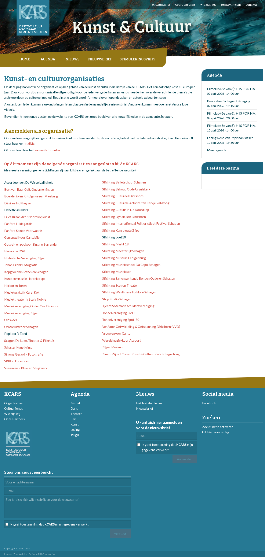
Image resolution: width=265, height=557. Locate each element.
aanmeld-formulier (47, 150)
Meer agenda (216, 150)
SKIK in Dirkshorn (16, 361)
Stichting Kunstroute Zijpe (120, 230)
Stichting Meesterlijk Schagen (123, 251)
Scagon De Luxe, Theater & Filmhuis (29, 340)
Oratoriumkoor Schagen (21, 327)
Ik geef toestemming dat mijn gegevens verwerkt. (167, 447)
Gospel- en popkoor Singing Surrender (31, 244)
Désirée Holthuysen (18, 203)
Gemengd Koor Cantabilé (22, 237)
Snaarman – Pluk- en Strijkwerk (25, 368)
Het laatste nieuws (149, 403)
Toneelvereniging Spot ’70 (120, 320)
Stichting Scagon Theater (120, 285)
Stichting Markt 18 (115, 244)
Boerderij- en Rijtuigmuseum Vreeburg (31, 196)
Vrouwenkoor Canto (116, 333)
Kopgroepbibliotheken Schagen (26, 272)
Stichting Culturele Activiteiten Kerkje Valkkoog (136, 203)
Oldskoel (10, 320)
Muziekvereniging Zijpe (20, 313)
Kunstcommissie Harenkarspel (25, 279)
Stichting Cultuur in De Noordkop (125, 210)
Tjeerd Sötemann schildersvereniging (128, 306)
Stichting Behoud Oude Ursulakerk (126, 189)
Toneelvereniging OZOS (119, 313)
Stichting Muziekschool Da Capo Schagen (131, 265)
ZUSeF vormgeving (46, 554)
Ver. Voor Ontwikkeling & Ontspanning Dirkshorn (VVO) (141, 326)
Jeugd (74, 435)
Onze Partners (14, 419)
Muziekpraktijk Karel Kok (21, 292)
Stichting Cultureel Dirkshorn (123, 196)
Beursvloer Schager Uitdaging (228, 101)
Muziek (75, 403)
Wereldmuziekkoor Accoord (121, 340)
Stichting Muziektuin (116, 272)
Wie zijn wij (12, 414)
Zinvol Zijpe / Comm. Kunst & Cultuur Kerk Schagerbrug (141, 354)
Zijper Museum (112, 347)
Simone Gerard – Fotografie (23, 354)
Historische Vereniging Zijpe (24, 258)
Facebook (209, 403)
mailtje (30, 143)
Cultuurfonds (13, 408)
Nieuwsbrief (144, 408)
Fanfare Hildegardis (18, 224)
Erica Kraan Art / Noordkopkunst (27, 217)
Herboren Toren (15, 285)
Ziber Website (20, 554)
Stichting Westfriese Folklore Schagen (129, 292)
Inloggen (8, 554)
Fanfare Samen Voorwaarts (23, 231)
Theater (76, 414)
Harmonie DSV (14, 251)
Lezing (75, 429)
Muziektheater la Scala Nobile (25, 299)
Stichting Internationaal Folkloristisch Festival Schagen (141, 223)
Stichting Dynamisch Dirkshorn (124, 217)
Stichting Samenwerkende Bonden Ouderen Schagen (138, 278)
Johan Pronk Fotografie (20, 265)
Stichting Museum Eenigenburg (124, 258)
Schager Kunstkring (18, 347)
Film (73, 419)
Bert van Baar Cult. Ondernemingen (29, 189)
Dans (74, 408)
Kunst (74, 424)
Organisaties (13, 403)
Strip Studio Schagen (116, 299)
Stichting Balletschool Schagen (124, 182)
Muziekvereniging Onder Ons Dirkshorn (32, 306)
